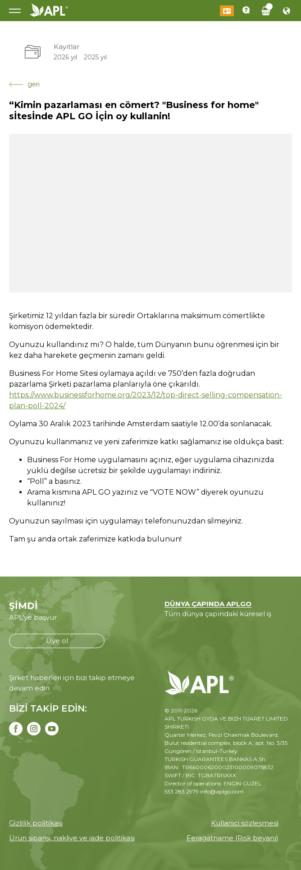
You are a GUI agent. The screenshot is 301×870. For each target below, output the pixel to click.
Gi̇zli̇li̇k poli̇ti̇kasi (36, 823)
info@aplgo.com (222, 791)
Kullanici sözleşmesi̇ (244, 823)
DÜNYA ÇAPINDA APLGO (207, 604)
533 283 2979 (181, 791)
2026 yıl (65, 57)
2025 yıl (95, 57)
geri (24, 84)
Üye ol (57, 640)
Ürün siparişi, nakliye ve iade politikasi (72, 838)
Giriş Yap (227, 10)
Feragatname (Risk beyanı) (232, 838)
